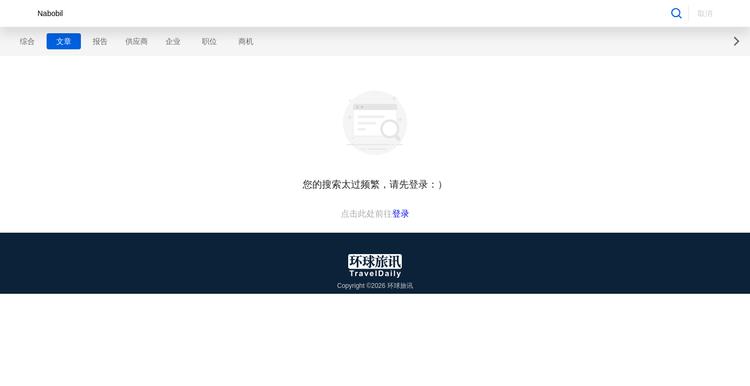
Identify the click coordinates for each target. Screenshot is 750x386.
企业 (173, 41)
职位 (209, 41)
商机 (245, 41)
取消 (705, 13)
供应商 (136, 41)
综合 (27, 41)
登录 (400, 213)
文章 (63, 41)
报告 (100, 41)
